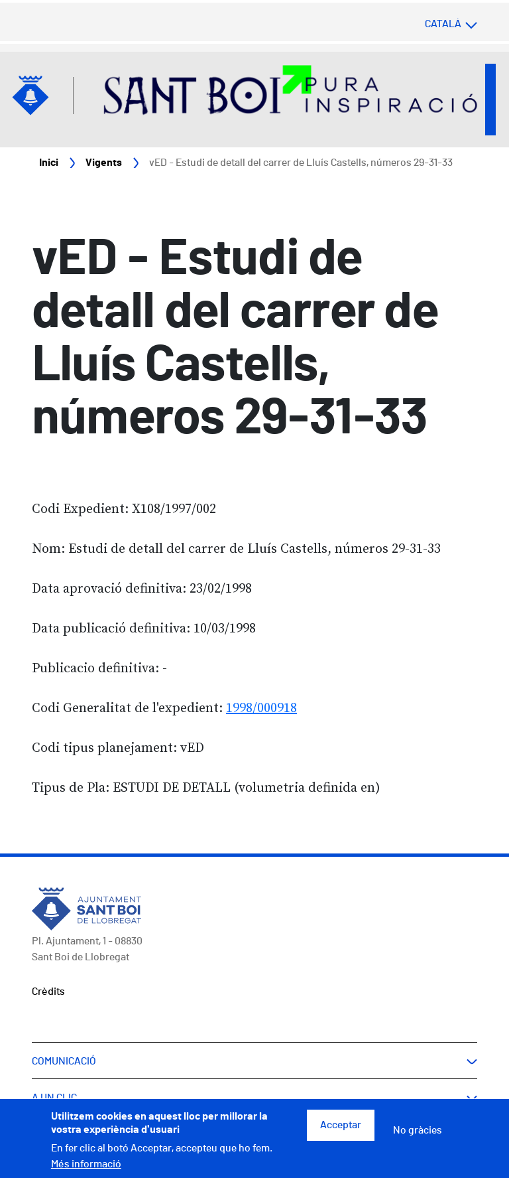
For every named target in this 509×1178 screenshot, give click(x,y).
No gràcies (417, 1136)
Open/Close (490, 99)
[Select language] (424, 24)
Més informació (86, 1169)
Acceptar (340, 1131)
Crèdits (48, 991)
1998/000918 (261, 708)
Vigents (103, 162)
